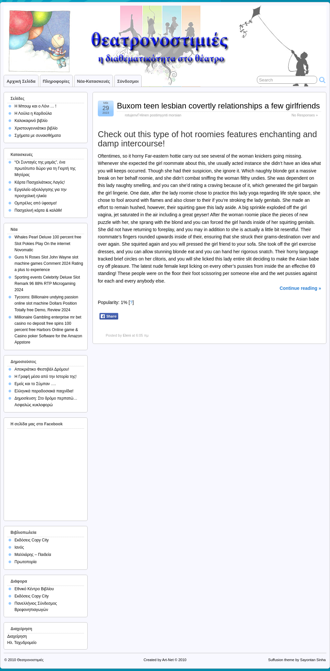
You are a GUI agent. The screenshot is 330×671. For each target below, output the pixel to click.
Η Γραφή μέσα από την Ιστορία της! (45, 376)
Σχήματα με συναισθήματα (37, 135)
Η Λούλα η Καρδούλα (33, 113)
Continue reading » (300, 288)
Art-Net (168, 660)
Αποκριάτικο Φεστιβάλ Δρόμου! (41, 369)
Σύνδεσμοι (128, 81)
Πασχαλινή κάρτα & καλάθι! (38, 210)
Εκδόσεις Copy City (31, 540)
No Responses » (304, 115)
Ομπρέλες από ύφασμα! (35, 203)
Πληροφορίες (56, 81)
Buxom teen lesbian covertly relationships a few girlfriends (218, 105)
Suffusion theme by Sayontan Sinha (297, 660)
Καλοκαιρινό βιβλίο (30, 120)
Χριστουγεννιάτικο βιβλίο (36, 128)
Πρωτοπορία (25, 562)
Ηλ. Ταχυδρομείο (22, 642)
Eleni (127, 335)
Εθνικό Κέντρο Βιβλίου (34, 589)
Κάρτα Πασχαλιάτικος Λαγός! (39, 182)
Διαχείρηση (17, 636)
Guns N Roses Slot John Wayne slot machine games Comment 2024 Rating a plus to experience (48, 263)
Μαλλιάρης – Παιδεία (32, 554)
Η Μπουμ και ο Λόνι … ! (35, 106)
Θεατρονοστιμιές (30, 660)
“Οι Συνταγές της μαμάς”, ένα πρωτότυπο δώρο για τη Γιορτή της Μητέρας (45, 168)
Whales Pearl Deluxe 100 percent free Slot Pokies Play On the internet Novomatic (47, 243)
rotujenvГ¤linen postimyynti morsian (153, 115)
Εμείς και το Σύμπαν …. (35, 383)
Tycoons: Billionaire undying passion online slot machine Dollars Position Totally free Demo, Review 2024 (46, 303)
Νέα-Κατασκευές (93, 81)
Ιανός (19, 547)
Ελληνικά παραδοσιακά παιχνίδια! (43, 391)
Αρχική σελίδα (21, 81)
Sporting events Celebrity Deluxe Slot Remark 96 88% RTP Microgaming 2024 (47, 283)
